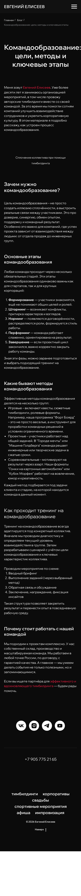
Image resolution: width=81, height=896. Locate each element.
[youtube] (60, 726)
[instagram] (34, 726)
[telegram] (47, 726)
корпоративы (56, 793)
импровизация (49, 812)
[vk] (21, 726)
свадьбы (40, 800)
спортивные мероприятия (41, 806)
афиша (23, 812)
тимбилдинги (24, 793)
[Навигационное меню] (74, 7)
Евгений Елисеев (36, 87)
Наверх (40, 829)
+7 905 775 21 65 (41, 759)
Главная (9, 20)
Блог (20, 20)
